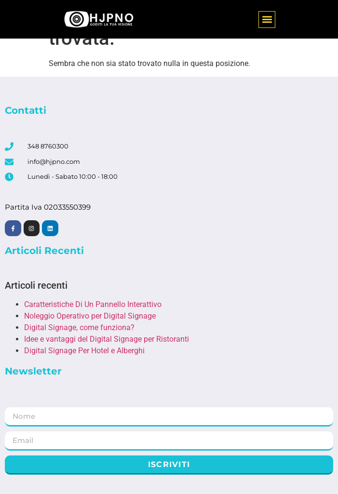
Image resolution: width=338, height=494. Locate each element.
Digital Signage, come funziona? (79, 327)
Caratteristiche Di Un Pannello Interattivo (93, 304)
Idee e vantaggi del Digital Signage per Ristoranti (106, 339)
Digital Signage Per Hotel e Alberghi (84, 350)
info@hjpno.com (53, 161)
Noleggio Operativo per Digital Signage (90, 315)
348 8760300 (47, 146)
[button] (266, 19)
